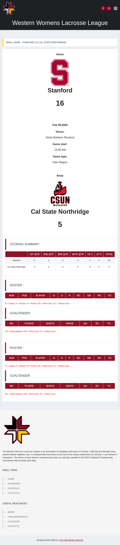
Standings (14, 483)
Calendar (14, 521)
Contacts (14, 526)
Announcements (18, 517)
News (11, 512)
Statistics (14, 493)
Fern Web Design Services (71, 540)
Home (11, 479)
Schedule (14, 488)
